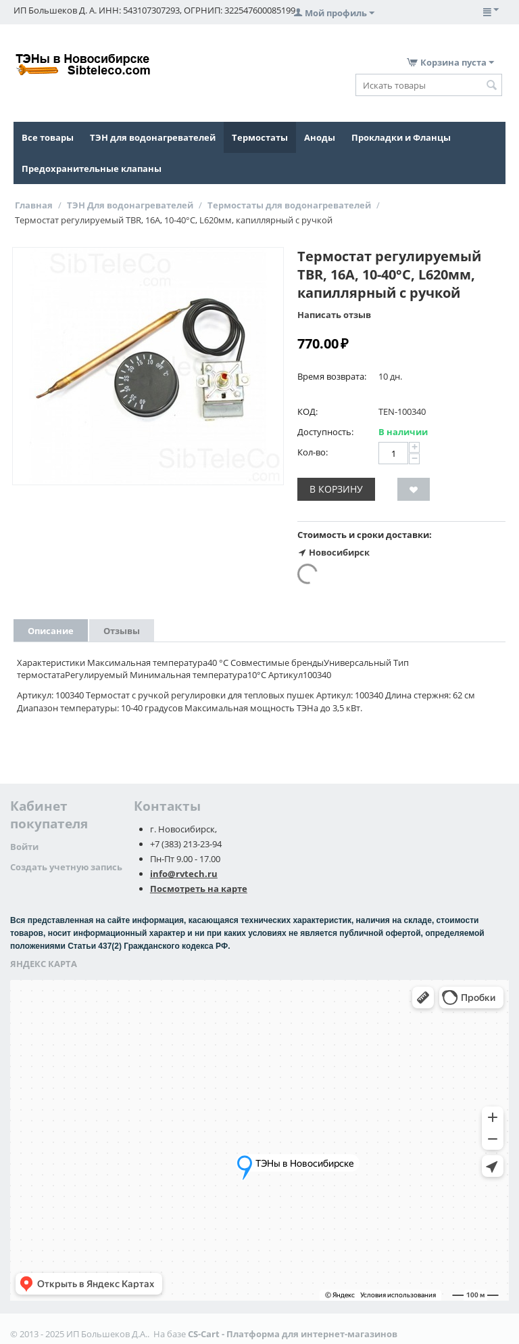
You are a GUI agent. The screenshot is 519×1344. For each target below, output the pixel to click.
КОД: (307, 411)
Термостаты (260, 137)
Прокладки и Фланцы (401, 137)
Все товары (48, 137)
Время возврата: (331, 376)
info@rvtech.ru (184, 874)
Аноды (319, 137)
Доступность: (325, 432)
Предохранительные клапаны (92, 168)
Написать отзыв (334, 315)
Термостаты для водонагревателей (289, 205)
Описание (51, 631)
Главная (34, 205)
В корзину (336, 489)
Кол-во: (312, 452)
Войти (24, 847)
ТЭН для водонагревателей (153, 137)
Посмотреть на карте (198, 888)
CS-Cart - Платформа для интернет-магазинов (292, 1334)
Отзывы (121, 631)
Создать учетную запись (66, 867)
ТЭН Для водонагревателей (130, 205)
